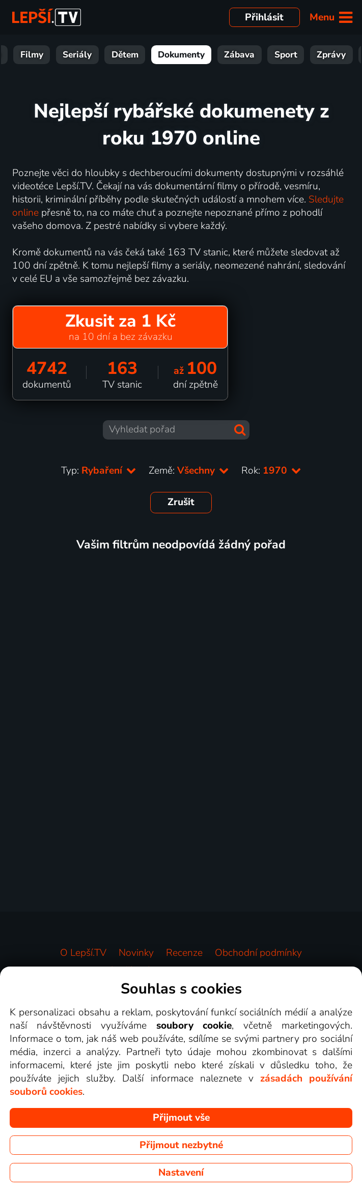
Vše (25, 55)
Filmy (63, 55)
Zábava (271, 55)
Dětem (156, 55)
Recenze (184, 952)
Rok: (271, 470)
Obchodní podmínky (258, 952)
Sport (317, 55)
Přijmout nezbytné (181, 1145)
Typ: (98, 470)
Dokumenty (212, 55)
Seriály (108, 55)
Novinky (136, 952)
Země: (189, 470)
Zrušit (181, 502)
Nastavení (181, 1172)
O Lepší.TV (83, 952)
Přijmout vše (181, 1117)
